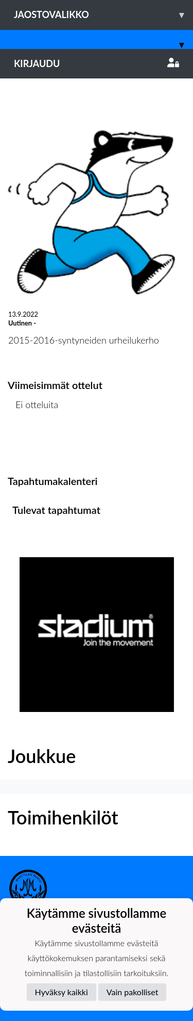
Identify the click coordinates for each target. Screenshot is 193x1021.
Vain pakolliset (133, 992)
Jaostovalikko (103, 14)
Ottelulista (33, 444)
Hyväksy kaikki (61, 992)
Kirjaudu (96, 63)
